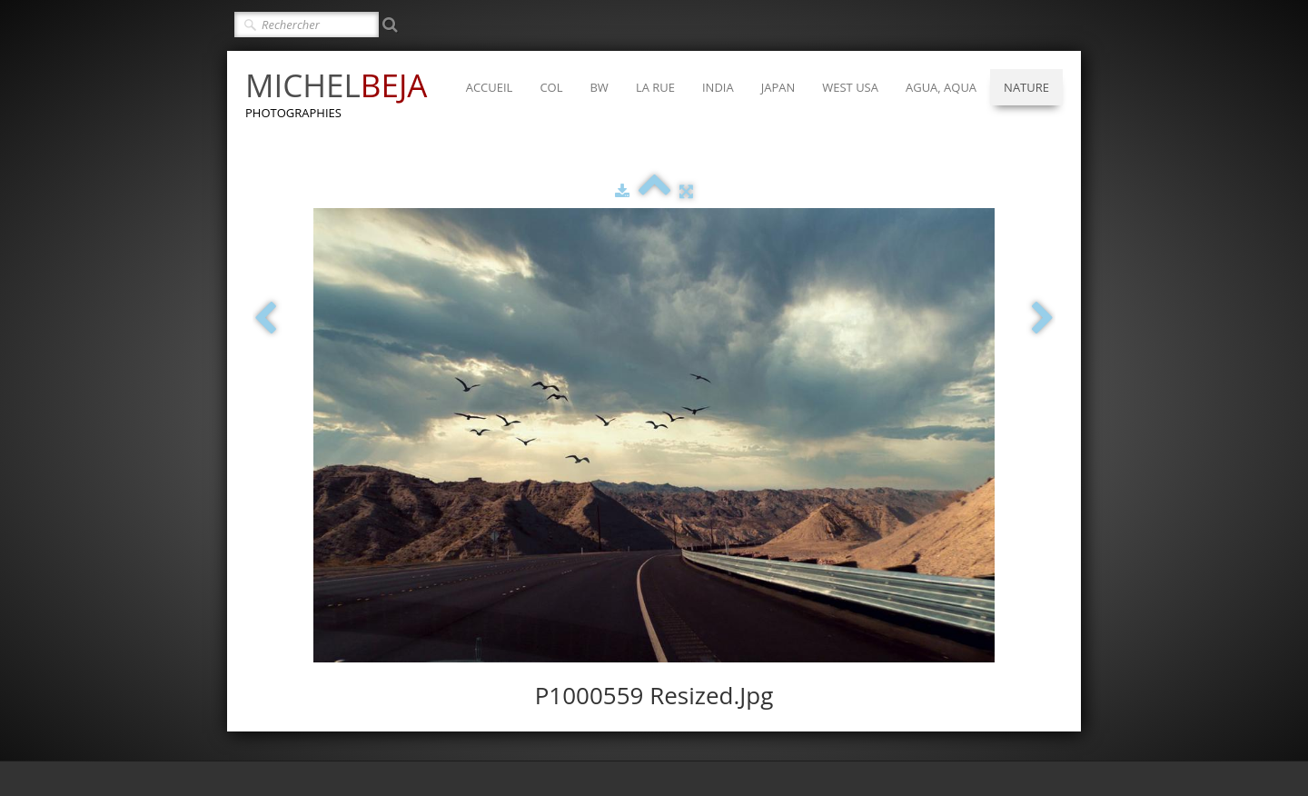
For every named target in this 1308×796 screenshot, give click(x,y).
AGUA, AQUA (941, 87)
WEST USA (850, 87)
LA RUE (655, 87)
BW (599, 87)
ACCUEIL (489, 87)
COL (551, 87)
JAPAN (778, 87)
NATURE (1026, 87)
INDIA (718, 87)
